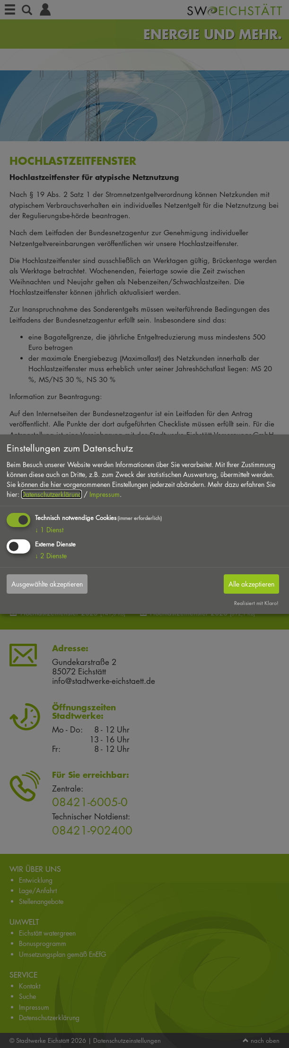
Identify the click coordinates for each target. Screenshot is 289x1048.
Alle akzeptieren (251, 583)
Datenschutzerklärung (51, 494)
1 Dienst (49, 529)
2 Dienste (51, 555)
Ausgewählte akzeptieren (47, 583)
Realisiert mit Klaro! (256, 602)
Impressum (104, 494)
